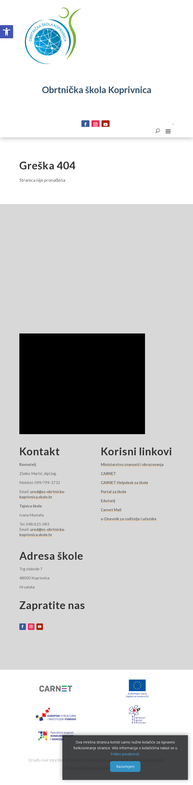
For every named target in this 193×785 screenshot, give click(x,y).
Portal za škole (113, 491)
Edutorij (108, 500)
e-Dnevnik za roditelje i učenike (129, 518)
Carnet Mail (111, 509)
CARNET (108, 473)
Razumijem (125, 766)
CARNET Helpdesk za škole (124, 482)
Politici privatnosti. (125, 754)
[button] (6, 31)
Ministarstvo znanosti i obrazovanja (132, 464)
